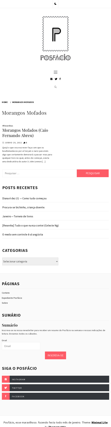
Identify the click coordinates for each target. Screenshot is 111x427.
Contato (6, 292)
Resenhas (8, 125)
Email (4, 340)
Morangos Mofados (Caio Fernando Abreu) (25, 132)
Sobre (5, 302)
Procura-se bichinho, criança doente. (23, 207)
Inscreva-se (55, 355)
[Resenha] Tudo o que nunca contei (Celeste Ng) (30, 225)
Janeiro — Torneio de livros (17, 216)
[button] (55, 4)
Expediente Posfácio (12, 297)
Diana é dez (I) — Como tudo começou (24, 198)
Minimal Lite (100, 422)
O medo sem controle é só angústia (22, 234)
